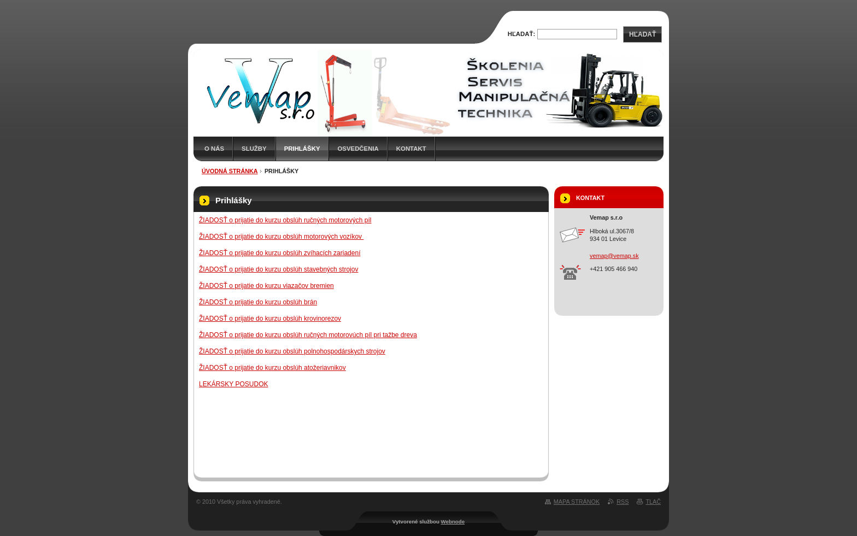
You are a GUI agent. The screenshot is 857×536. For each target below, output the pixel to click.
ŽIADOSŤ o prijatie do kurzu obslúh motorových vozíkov (281, 236)
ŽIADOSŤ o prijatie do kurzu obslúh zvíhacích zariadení (279, 253)
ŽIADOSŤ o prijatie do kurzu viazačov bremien (266, 286)
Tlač (653, 501)
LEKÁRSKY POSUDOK (233, 384)
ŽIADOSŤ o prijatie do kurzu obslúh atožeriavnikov (272, 368)
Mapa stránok (577, 501)
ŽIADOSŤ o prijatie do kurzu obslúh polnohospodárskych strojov (292, 351)
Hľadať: (522, 34)
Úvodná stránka (230, 171)
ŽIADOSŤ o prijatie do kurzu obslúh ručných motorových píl (285, 220)
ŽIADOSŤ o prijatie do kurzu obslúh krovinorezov (270, 318)
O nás (214, 148)
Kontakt (411, 148)
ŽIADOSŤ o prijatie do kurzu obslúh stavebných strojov (278, 269)
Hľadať (642, 34)
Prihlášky (302, 148)
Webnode (453, 522)
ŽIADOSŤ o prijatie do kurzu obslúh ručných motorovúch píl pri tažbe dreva (308, 335)
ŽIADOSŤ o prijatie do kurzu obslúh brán (258, 302)
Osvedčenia (357, 148)
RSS (623, 501)
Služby (254, 148)
